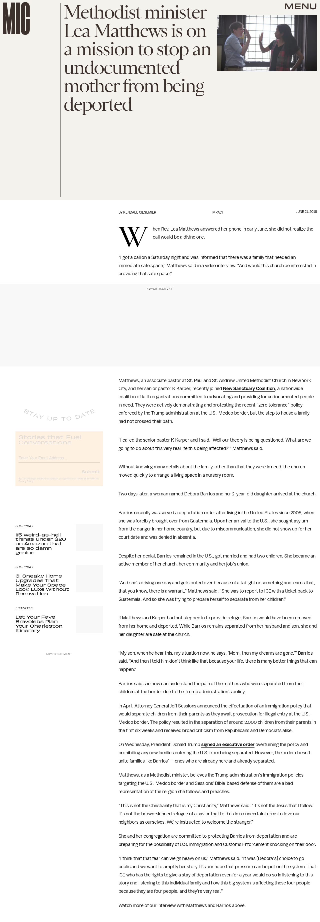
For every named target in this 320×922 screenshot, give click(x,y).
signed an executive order (227, 744)
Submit (91, 475)
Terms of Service (85, 483)
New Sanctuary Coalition (249, 388)
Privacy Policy (25, 485)
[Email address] (59, 461)
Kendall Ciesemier (139, 212)
